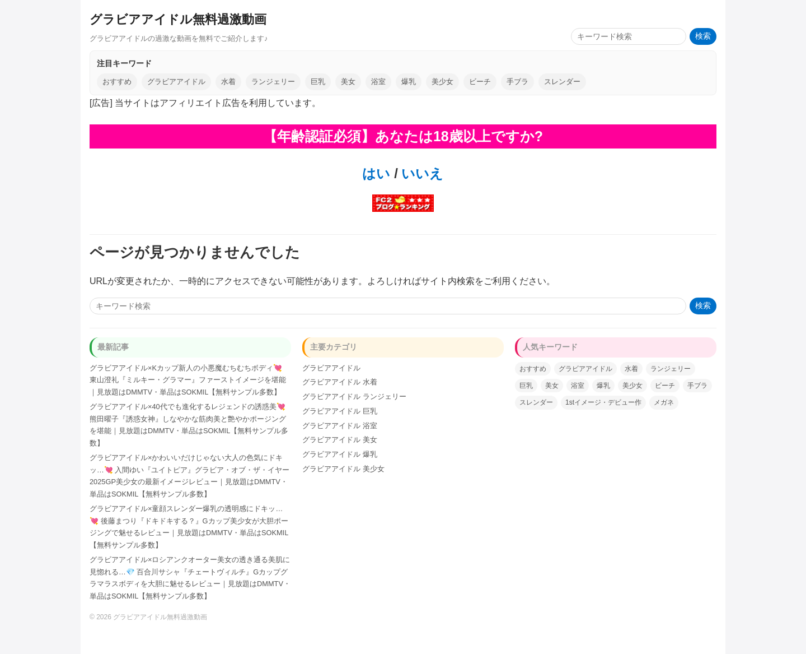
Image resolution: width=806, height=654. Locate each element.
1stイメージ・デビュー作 (603, 402)
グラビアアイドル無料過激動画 (178, 19)
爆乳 (408, 81)
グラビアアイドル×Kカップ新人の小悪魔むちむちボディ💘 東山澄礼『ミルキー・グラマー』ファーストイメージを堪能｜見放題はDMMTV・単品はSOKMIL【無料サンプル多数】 (188, 380)
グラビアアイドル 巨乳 (339, 411)
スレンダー (562, 81)
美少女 (442, 81)
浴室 (378, 81)
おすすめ (117, 81)
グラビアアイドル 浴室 (339, 425)
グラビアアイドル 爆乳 (339, 454)
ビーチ (480, 81)
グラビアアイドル (176, 81)
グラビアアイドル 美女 (339, 439)
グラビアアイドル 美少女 (343, 469)
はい (376, 173)
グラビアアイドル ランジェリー (354, 396)
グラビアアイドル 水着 (339, 382)
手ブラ (517, 81)
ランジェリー (273, 81)
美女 (348, 81)
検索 (703, 36)
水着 (228, 81)
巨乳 (318, 81)
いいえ (421, 173)
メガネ (664, 402)
